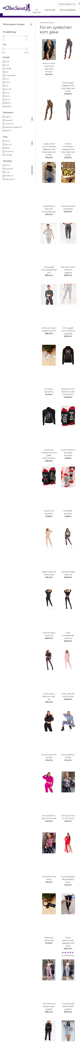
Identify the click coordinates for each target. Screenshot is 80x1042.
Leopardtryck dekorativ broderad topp (49, 209)
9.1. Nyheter (37, 11)
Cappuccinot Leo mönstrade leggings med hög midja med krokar (49, 149)
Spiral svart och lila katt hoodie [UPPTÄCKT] (68, 392)
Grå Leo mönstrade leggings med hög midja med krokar (68, 149)
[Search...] (67, 4)
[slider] (3, 36)
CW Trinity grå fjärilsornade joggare (68, 1006)
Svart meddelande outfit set (68, 635)
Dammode (50, 10)
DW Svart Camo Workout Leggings (68, 270)
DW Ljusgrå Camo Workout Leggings (68, 331)
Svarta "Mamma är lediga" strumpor (68, 452)
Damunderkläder (67, 10)
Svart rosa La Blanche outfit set (49, 696)
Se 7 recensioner (68, 955)
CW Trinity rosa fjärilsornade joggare (48, 1006)
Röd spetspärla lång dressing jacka (68, 879)
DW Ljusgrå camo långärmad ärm (49, 270)
